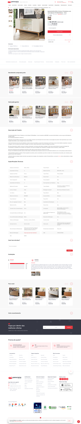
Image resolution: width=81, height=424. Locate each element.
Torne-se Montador (28, 381)
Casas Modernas (44, 365)
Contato (49, 383)
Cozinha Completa (22, 361)
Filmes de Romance (12, 359)
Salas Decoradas (44, 359)
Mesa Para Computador (67, 361)
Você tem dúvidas (49, 61)
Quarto (64, 355)
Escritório (20, 355)
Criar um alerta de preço (57, 34)
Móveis (26, 383)
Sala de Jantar (55, 361)
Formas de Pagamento (40, 378)
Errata (26, 386)
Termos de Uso (39, 385)
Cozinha (10, 355)
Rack (54, 355)
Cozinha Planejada (12, 361)
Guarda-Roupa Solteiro (67, 363)
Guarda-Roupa (43, 357)
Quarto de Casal (34, 359)
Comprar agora (59, 31)
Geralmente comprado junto (11, 61)
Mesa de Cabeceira (66, 365)
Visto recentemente (71, 61)
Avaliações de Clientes (29, 388)
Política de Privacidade (40, 393)
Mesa (32, 355)
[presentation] (65, 73)
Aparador (42, 355)
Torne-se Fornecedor (28, 380)
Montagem (38, 389)
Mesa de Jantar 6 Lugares (46, 363)
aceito (69, 420)
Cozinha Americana (22, 363)
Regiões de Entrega (39, 381)
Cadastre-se (64, 2)
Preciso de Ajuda (51, 381)
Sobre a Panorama (28, 378)
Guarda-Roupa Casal (57, 363)
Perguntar (70, 250)
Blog (25, 385)
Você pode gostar (22, 61)
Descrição (30, 61)
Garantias (38, 391)
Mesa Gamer (65, 357)
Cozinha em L (65, 359)
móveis (59, 156)
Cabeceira (21, 357)
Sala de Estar (55, 359)
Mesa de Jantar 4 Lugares (36, 363)
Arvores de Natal (34, 361)
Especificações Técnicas (39, 61)
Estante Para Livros (22, 365)
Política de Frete (39, 383)
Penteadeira (55, 357)
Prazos (37, 380)
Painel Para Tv (33, 357)
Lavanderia (11, 357)
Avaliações (57, 61)
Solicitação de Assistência (52, 388)
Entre (60, 2)
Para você (63, 61)
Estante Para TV (12, 365)
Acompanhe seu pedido (52, 384)
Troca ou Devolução (51, 386)
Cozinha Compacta (44, 361)
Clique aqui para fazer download (30, 232)
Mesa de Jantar (22, 359)
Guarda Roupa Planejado (57, 365)
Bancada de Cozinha (35, 365)
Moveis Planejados (12, 363)
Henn (56, 14)
